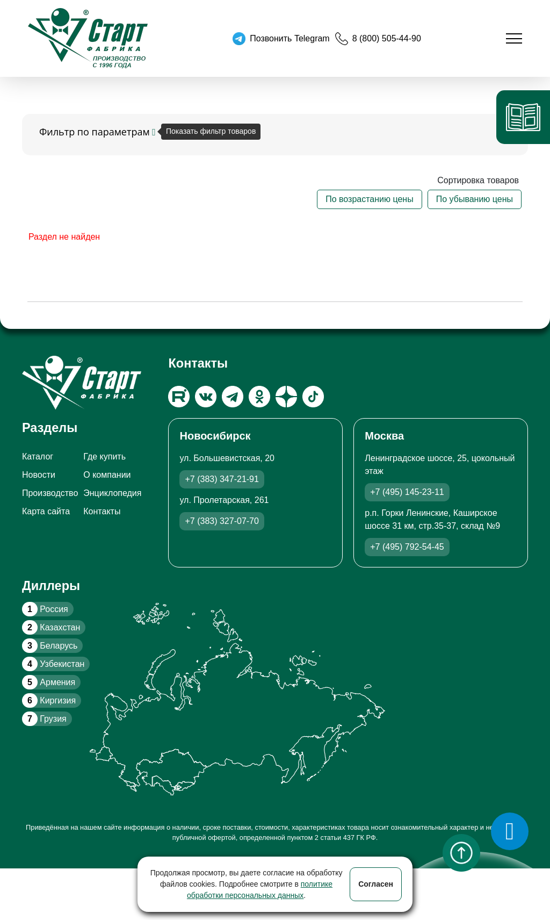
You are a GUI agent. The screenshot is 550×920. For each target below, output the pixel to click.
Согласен (375, 884)
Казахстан (51, 627)
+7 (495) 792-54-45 (407, 546)
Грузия (44, 718)
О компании (107, 474)
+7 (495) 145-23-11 (407, 492)
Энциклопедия (112, 493)
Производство (50, 493)
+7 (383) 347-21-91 (221, 479)
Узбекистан (53, 664)
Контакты (101, 511)
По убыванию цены (474, 199)
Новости (38, 474)
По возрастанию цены (369, 199)
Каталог (37, 456)
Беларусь (49, 645)
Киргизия (49, 700)
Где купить (104, 456)
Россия (45, 609)
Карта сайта (46, 511)
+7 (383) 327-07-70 (221, 521)
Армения (48, 682)
